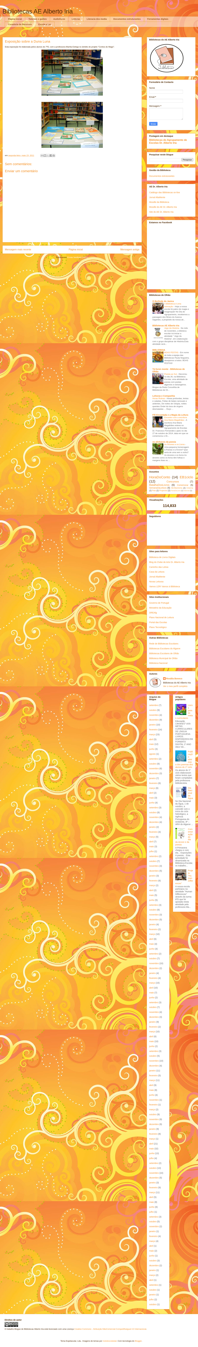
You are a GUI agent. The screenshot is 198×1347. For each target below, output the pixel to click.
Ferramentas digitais (157, 19)
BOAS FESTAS (171, 352)
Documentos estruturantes (127, 19)
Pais (154, 490)
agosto (152, 754)
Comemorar (182, 485)
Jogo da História (172, 328)
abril (151, 739)
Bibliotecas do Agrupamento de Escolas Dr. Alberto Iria (168, 141)
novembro (154, 715)
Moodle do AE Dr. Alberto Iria (163, 207)
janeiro (152, 724)
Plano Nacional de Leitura (161, 617)
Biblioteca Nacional (158, 663)
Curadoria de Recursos (20, 24)
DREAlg (153, 612)
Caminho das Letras (158, 567)
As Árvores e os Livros (174, 444)
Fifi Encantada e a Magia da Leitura (170, 415)
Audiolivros (59, 19)
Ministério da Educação (160, 608)
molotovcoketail (110, 1341)
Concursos (173, 481)
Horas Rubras (159, 398)
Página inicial (15, 19)
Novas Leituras (156, 581)
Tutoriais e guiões (37, 19)
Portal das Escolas (158, 622)
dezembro (154, 720)
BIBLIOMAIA (158, 350)
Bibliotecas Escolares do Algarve (164, 648)
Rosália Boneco (174, 678)
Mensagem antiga (129, 249)
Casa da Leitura (156, 572)
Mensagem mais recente (18, 249)
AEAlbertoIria (176, 488)
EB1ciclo (186, 477)
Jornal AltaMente (157, 197)
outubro (152, 710)
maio (151, 744)
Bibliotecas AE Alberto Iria (37, 11)
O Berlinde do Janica (163, 301)
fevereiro (153, 729)
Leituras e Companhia (163, 396)
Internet (187, 490)
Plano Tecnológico (158, 627)
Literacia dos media (97, 19)
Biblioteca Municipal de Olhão (163, 658)
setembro (153, 705)
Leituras (76, 19)
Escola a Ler (44, 24)
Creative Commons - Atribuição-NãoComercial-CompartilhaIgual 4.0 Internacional (110, 1329)
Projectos (163, 490)
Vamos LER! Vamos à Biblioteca (164, 586)
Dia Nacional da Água (190, 793)
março (152, 734)
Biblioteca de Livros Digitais (162, 557)
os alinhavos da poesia (164, 442)
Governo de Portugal (159, 603)
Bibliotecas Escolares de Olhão (164, 653)
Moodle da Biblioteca (159, 202)
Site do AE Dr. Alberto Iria (161, 212)
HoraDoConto (159, 477)
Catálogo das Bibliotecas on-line (164, 192)
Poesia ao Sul (170, 374)
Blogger (138, 1341)
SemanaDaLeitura (158, 488)
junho (151, 749)
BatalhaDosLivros (159, 485)
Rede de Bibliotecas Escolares (163, 643)
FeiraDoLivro (176, 490)
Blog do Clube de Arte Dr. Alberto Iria (166, 562)
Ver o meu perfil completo (175, 686)
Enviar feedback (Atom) (77, 257)
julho (151, 851)
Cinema (189, 488)
